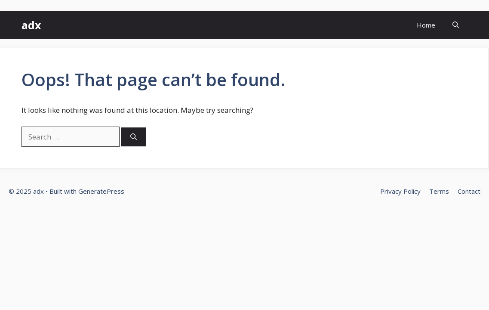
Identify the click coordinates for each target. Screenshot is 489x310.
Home (426, 25)
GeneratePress (101, 191)
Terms (439, 191)
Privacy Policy (400, 191)
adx (31, 25)
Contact (469, 191)
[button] (455, 25)
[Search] (133, 137)
